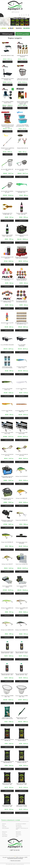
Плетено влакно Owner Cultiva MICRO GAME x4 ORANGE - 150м (22, 102)
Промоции (18, 833)
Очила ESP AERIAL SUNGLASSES (7, 344)
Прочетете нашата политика (15, 858)
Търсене (4, 826)
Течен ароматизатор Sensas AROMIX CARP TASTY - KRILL (21, 674)
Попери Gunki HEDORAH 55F (22, 520)
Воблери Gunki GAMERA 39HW (21, 629)
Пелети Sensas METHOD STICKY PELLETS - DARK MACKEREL (7, 806)
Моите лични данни (15, 860)
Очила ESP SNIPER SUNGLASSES (21, 345)
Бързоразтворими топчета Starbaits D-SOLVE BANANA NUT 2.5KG (7, 126)
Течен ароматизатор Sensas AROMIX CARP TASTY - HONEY (21, 652)
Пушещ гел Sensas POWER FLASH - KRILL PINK (21, 214)
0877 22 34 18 (15, 12)
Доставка (4, 836)
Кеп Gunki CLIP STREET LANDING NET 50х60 (21, 170)
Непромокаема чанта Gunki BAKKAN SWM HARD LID (7, 477)
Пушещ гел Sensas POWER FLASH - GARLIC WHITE (7, 236)
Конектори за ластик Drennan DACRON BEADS (7, 367)
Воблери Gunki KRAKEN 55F (21, 498)
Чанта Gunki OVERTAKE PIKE (22, 564)
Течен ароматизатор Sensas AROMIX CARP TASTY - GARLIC (7, 652)
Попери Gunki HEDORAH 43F (7, 542)
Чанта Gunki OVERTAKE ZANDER (7, 587)
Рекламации (19, 826)
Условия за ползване (21, 823)
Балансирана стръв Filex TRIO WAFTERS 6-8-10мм (7, 301)
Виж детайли (22, 131)
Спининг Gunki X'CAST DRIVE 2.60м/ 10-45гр (22, 433)
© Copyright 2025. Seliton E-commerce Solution (15, 864)
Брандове (18, 831)
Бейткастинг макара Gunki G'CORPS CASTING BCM (7, 521)
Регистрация (5, 828)
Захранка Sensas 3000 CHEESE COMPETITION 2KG (7, 718)
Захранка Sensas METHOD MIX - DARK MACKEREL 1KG (7, 762)
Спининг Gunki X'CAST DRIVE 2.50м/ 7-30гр (7, 433)
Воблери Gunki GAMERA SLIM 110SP (7, 608)
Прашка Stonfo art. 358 (22, 148)
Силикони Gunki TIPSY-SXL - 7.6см (7, 411)
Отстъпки (18, 834)
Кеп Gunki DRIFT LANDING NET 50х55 (7, 170)
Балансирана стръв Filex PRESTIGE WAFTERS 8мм (21, 280)
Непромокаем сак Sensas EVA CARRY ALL (21, 236)
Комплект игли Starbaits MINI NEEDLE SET (7, 258)
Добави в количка (8, 61)
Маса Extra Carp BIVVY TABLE (7, 55)
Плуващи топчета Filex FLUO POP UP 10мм (7, 280)
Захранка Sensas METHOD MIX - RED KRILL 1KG (7, 740)
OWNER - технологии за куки (22, 829)
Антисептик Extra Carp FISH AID (7, 323)
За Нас (4, 833)
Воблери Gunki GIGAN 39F (7, 564)
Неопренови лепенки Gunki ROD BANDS (21, 543)
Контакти (4, 834)
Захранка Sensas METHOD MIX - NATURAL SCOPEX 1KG (21, 762)
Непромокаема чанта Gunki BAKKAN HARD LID (7, 499)
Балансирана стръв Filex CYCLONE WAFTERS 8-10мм (21, 301)
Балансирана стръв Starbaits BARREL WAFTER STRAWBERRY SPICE (21, 258)
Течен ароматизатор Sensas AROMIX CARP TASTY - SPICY (7, 674)
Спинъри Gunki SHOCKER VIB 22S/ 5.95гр (22, 455)
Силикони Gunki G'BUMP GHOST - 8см (7, 389)
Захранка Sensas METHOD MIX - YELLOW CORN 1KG (21, 740)
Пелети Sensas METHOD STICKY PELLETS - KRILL (7, 784)
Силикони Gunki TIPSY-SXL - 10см (21, 389)
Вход (3, 825)
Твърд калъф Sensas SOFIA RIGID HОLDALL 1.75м (21, 718)
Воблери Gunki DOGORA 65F (22, 476)
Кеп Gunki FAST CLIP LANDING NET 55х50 (7, 192)
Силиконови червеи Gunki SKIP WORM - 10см (21, 411)
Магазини (4, 831)
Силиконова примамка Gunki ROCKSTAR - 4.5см (21, 192)
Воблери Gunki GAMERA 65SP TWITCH (22, 608)
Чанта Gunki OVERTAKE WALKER (22, 587)
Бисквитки (18, 825)
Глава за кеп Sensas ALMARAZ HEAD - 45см (21, 696)
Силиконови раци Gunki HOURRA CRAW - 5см (7, 214)
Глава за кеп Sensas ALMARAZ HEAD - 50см (7, 696)
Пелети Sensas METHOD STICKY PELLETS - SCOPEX (21, 806)
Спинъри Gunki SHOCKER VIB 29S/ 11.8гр (7, 455)
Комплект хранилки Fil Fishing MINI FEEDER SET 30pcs (21, 323)
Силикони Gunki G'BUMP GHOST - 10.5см (22, 367)
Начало (4, 823)
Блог (17, 836)
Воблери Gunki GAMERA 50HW (7, 629)
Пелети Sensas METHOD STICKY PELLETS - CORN (21, 784)
